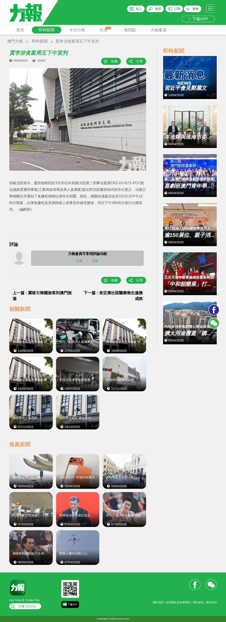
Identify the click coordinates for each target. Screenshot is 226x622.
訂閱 (177, 9)
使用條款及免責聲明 (178, 602)
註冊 (80, 260)
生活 (105, 29)
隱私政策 (198, 602)
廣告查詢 (211, 602)
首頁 (20, 30)
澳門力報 (15, 41)
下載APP (198, 19)
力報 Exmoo (27, 606)
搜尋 (158, 9)
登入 (139, 9)
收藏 (114, 61)
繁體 (195, 9)
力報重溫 (158, 30)
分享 (139, 61)
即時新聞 (47, 30)
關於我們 (158, 602)
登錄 (95, 260)
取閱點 (130, 30)
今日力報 (77, 30)
